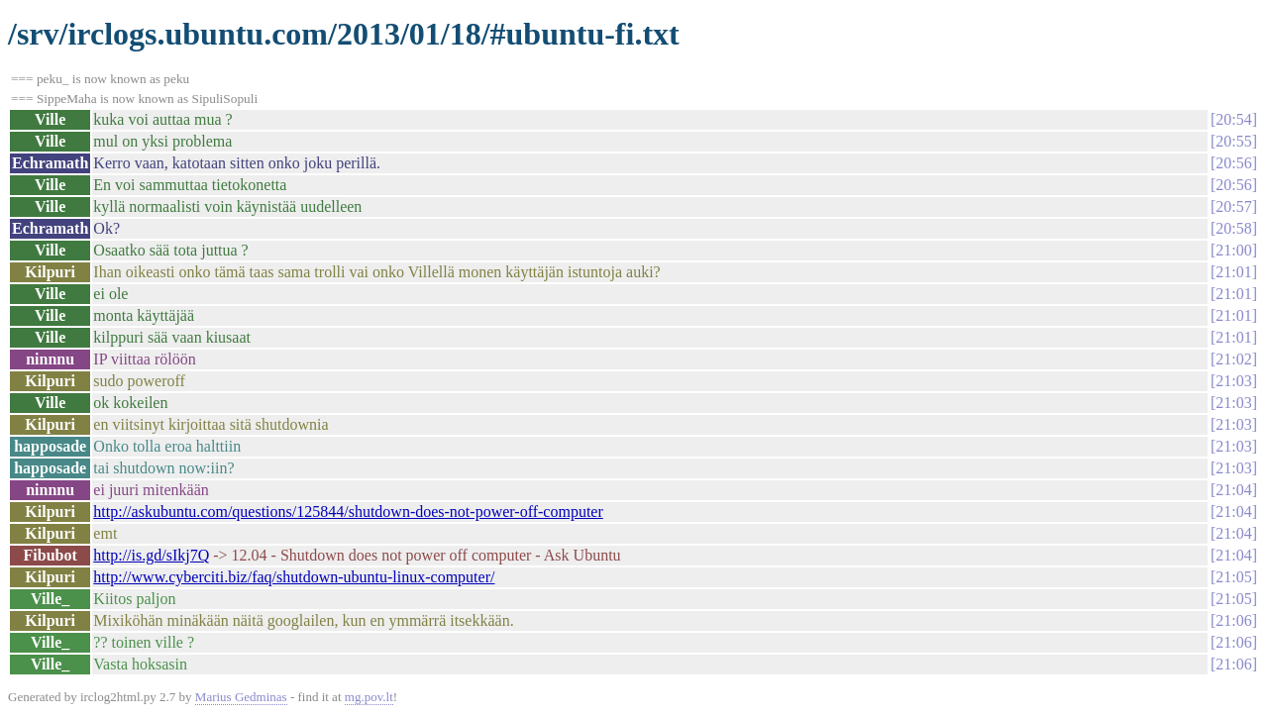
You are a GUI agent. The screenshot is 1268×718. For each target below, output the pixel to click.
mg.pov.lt (369, 696)
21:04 (1233, 489)
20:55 (1233, 141)
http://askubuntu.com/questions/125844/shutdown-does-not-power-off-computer (347, 511)
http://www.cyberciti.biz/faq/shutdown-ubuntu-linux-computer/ (293, 576)
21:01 (1233, 271)
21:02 (1233, 359)
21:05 (1233, 576)
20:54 (1233, 119)
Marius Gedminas (241, 696)
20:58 (1233, 228)
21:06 (1233, 620)
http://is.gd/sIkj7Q (151, 555)
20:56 (1233, 162)
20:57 (1233, 206)
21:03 (1233, 380)
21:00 (1233, 250)
